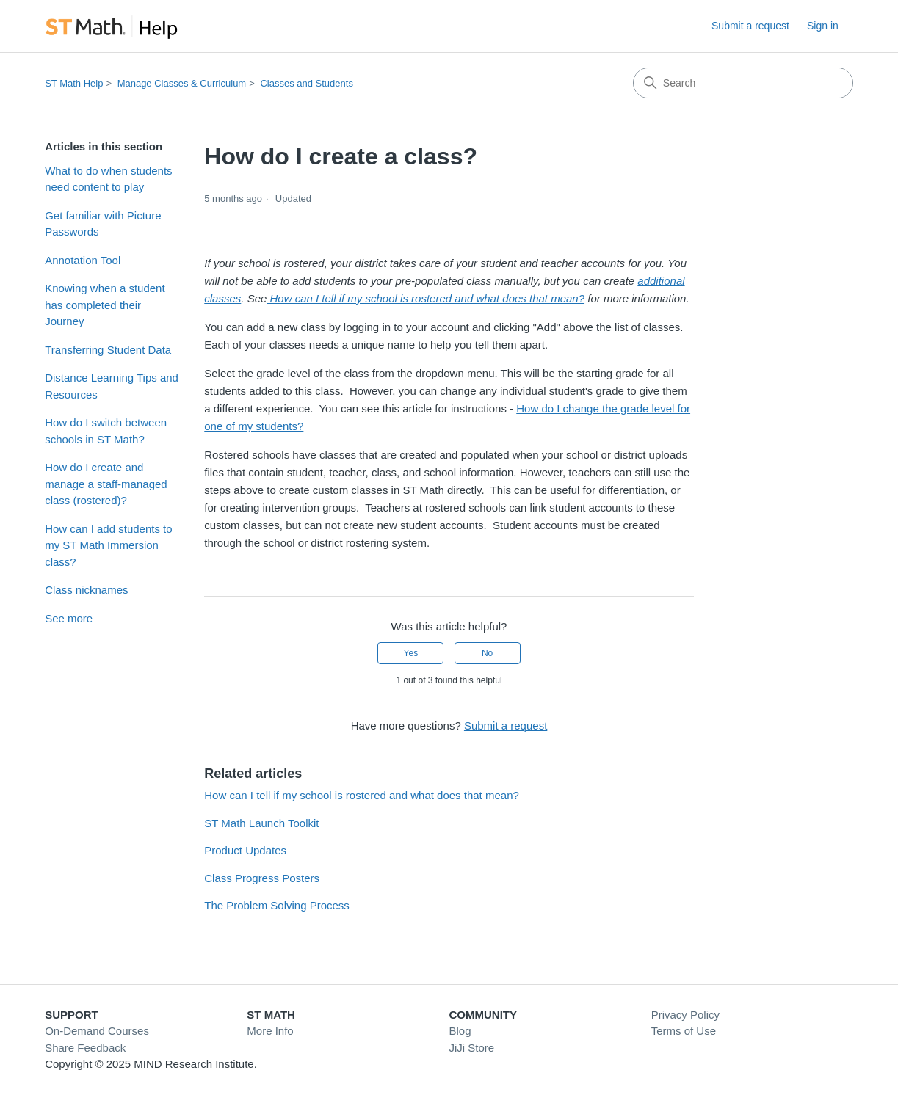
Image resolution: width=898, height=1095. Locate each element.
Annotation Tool (82, 260)
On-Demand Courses (97, 1031)
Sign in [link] (823, 26)
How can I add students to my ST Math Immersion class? (108, 545)
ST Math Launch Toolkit (261, 823)
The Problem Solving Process (277, 905)
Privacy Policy (685, 1014)
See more (69, 618)
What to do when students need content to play (108, 179)
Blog (460, 1031)
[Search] (743, 83)
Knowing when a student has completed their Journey (104, 304)
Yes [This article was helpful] (411, 653)
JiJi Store (472, 1047)
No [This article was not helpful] (487, 653)
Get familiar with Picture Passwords (103, 224)
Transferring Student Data (108, 349)
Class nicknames (86, 589)
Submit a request (750, 26)
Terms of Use (683, 1031)
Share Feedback (85, 1047)
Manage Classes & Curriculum (182, 83)
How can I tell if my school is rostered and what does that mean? (361, 795)
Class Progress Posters (261, 878)
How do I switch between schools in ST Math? (106, 430)
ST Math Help (74, 83)
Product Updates (245, 850)
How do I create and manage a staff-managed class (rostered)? (106, 483)
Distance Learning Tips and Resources (111, 386)
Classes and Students (306, 83)
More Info (270, 1031)
